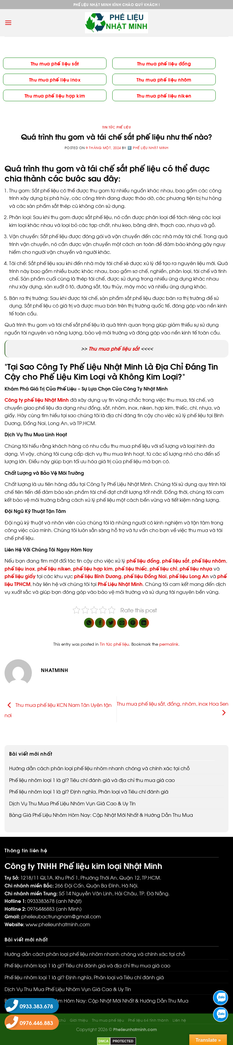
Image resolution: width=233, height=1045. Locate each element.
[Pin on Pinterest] (133, 623)
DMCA (104, 1041)
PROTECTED (123, 1041)
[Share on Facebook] (100, 623)
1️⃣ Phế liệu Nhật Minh (147, 147)
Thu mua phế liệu (108, 1020)
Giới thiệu (79, 1020)
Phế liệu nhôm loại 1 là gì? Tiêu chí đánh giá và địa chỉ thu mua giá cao (92, 779)
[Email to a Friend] (122, 623)
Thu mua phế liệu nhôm (164, 79)
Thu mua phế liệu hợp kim (55, 95)
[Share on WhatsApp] (89, 623)
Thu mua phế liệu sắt (55, 63)
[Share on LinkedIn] (144, 623)
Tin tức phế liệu (116, 127)
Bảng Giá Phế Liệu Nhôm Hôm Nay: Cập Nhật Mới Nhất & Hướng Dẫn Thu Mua (101, 814)
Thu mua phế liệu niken (164, 95)
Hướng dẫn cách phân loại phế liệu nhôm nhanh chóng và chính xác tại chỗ (99, 767)
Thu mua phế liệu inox (54, 79)
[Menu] (8, 22)
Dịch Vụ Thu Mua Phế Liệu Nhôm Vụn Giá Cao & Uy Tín (72, 803)
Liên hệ (179, 1020)
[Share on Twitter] (111, 623)
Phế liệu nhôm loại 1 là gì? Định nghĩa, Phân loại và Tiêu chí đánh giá (88, 791)
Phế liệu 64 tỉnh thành (148, 1020)
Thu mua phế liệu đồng (164, 63)
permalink (168, 644)
